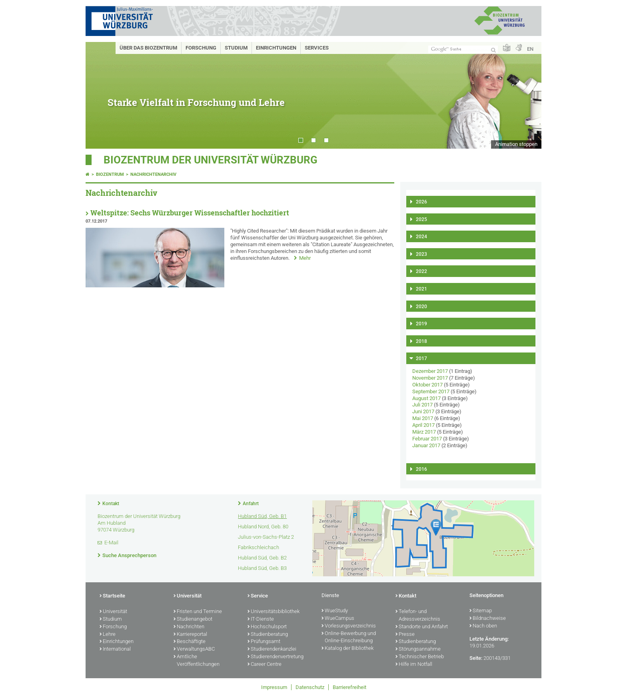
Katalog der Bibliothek (347, 648)
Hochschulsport (267, 627)
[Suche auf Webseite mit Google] (463, 49)
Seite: (475, 658)
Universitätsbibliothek (274, 611)
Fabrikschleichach (258, 547)
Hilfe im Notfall (413, 664)
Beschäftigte (190, 641)
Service (258, 596)
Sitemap (480, 611)
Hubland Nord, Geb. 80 (263, 527)
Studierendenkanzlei (272, 649)
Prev (100, 95)
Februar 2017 (427, 439)
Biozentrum (110, 174)
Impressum (274, 687)
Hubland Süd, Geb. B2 (262, 558)
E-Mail (111, 543)
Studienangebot (193, 619)
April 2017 (423, 425)
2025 (421, 219)
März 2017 (424, 432)
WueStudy (334, 611)
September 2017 (430, 391)
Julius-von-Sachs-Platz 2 (266, 537)
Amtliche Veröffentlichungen (197, 660)
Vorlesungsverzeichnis (348, 626)
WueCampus (337, 618)
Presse (405, 634)
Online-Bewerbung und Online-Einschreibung (348, 637)
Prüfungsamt (264, 641)
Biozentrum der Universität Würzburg (210, 160)
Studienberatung (268, 634)
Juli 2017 (422, 405)
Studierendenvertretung (276, 657)
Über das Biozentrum (148, 48)
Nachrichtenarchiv (153, 174)
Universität (113, 611)
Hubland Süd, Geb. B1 (262, 516)
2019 (421, 324)
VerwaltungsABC (194, 649)
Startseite (112, 596)
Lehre (108, 634)
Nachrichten (189, 627)
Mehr (305, 258)
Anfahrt (251, 503)
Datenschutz (310, 687)
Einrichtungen (276, 48)
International (115, 649)
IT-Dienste (261, 619)
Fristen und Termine (198, 611)
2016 (421, 469)
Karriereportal (190, 634)
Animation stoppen (516, 144)
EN (530, 49)
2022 (421, 271)
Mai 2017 (422, 418)
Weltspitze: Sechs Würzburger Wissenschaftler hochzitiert (189, 212)
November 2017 (430, 378)
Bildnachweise (487, 618)
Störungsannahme (418, 649)
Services (317, 48)
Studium (236, 48)
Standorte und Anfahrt (421, 627)
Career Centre (265, 664)
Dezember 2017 (430, 371)
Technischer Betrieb (419, 657)
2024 (421, 236)
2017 (421, 358)
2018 (421, 341)
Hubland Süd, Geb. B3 (262, 568)
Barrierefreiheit (349, 687)
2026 (421, 202)
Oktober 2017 (427, 385)
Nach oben (483, 626)
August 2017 (426, 398)
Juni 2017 (423, 411)
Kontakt (110, 503)
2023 (421, 254)
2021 (421, 289)
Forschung (201, 48)
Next (527, 95)
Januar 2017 (426, 445)
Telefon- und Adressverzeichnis (417, 615)
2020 (421, 306)
